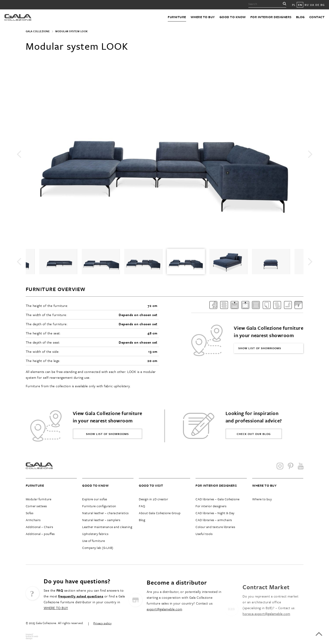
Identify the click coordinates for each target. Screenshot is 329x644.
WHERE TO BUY (56, 623)
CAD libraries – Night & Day (215, 513)
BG (322, 5)
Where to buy (203, 17)
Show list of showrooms (259, 348)
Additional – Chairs (39, 526)
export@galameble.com (164, 628)
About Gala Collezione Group (160, 513)
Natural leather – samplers (101, 520)
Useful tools (204, 533)
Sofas (30, 513)
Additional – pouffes (40, 533)
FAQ (142, 506)
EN (300, 5)
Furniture (177, 17)
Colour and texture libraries (215, 526)
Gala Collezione (38, 31)
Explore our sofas (94, 499)
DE (317, 5)
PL (293, 5)
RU (307, 5)
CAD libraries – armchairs (214, 520)
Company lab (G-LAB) (97, 547)
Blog (300, 17)
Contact (317, 17)
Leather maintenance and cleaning (107, 526)
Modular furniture (39, 499)
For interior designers (271, 17)
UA (312, 5)
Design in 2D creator (153, 499)
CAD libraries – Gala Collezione (218, 499)
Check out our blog (254, 434)
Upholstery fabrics (95, 533)
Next (310, 154)
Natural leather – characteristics (105, 513)
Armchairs (33, 520)
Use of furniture (93, 540)
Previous (19, 154)
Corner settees (36, 506)
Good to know (232, 17)
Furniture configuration (99, 506)
